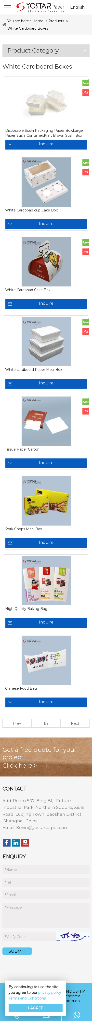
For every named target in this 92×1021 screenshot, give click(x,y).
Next (75, 723)
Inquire (46, 144)
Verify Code (15, 937)
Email (10, 895)
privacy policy (49, 992)
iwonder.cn (69, 1000)
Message (13, 907)
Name (11, 870)
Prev (17, 723)
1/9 (46, 723)
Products (56, 21)
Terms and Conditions (27, 998)
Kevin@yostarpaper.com (42, 827)
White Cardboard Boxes (27, 28)
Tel (8, 882)
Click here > (20, 765)
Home (37, 21)
